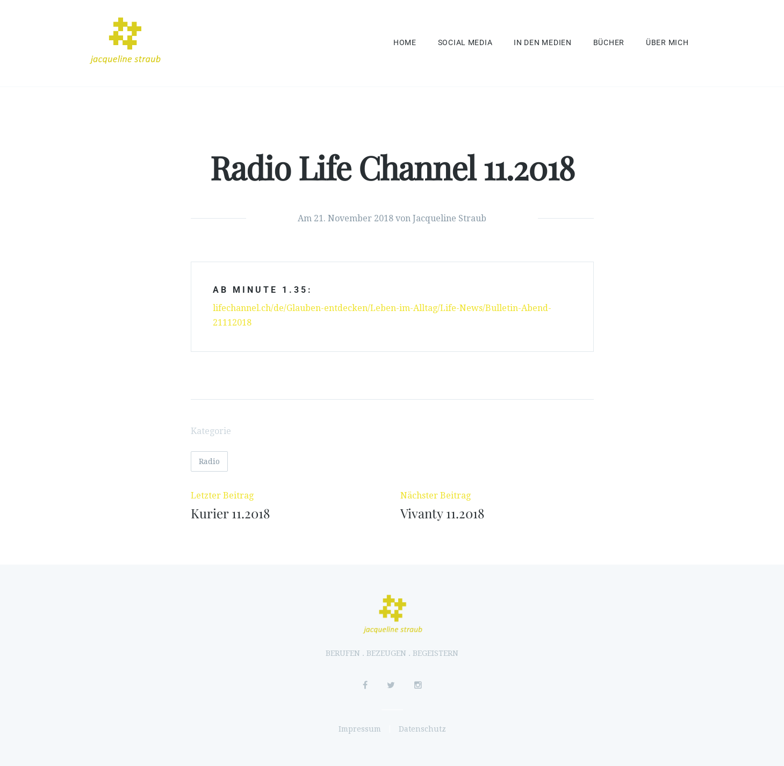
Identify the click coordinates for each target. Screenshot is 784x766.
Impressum (360, 729)
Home (404, 42)
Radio (209, 461)
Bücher (608, 42)
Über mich (667, 42)
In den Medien (542, 42)
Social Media (465, 42)
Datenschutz (422, 729)
